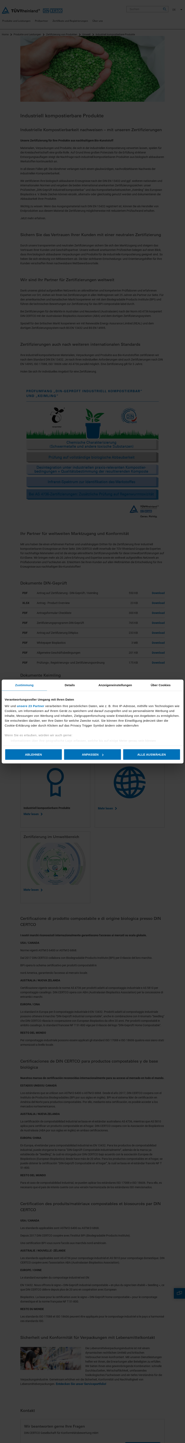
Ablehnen (33, 754)
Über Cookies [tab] (161, 685)
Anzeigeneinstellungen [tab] (115, 685)
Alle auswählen (151, 754)
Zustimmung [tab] (24, 685)
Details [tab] (70, 685)
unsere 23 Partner (30, 705)
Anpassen (92, 754)
